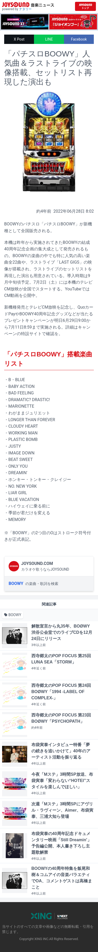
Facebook (79, 39)
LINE (49, 39)
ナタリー (25, 9)
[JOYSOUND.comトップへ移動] (85, 6)
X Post (19, 39)
